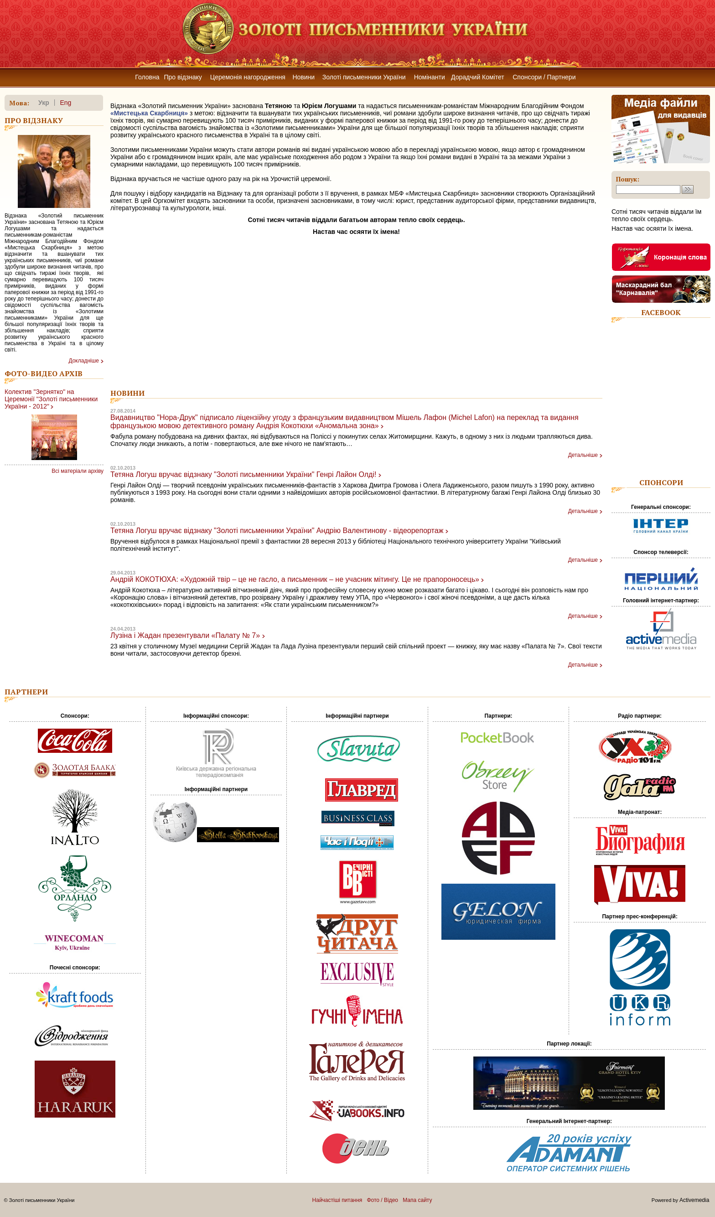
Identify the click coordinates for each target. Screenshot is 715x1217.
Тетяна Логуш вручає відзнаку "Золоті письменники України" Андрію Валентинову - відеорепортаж (276, 530)
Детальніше (583, 455)
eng (65, 102)
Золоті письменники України (364, 77)
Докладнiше (83, 360)
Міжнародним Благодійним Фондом (531, 105)
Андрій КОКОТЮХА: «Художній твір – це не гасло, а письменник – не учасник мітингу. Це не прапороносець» (294, 579)
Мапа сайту (417, 1200)
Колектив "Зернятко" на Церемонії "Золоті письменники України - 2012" (51, 399)
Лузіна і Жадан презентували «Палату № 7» (185, 635)
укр (43, 102)
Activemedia (694, 1200)
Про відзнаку (183, 77)
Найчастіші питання (337, 1200)
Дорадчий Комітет (477, 77)
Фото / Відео (382, 1200)
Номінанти (429, 77)
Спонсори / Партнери (544, 77)
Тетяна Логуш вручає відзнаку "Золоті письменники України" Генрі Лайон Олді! (243, 474)
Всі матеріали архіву (78, 471)
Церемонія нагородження (247, 77)
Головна (147, 77)
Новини (303, 77)
